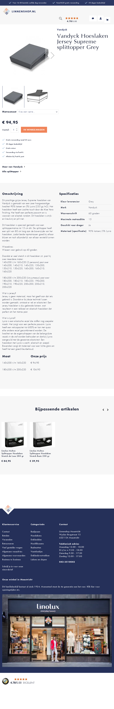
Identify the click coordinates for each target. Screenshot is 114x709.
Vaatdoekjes (37, 551)
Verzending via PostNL (14, 152)
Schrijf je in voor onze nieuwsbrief (12, 568)
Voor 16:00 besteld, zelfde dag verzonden (30, 3)
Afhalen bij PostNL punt (15, 156)
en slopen (39, 559)
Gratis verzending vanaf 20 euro (18, 140)
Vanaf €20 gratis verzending (67, 3)
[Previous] (103, 410)
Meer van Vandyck (12, 166)
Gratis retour (11, 148)
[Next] (107, 409)
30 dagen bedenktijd (97, 3)
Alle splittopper (10, 171)
